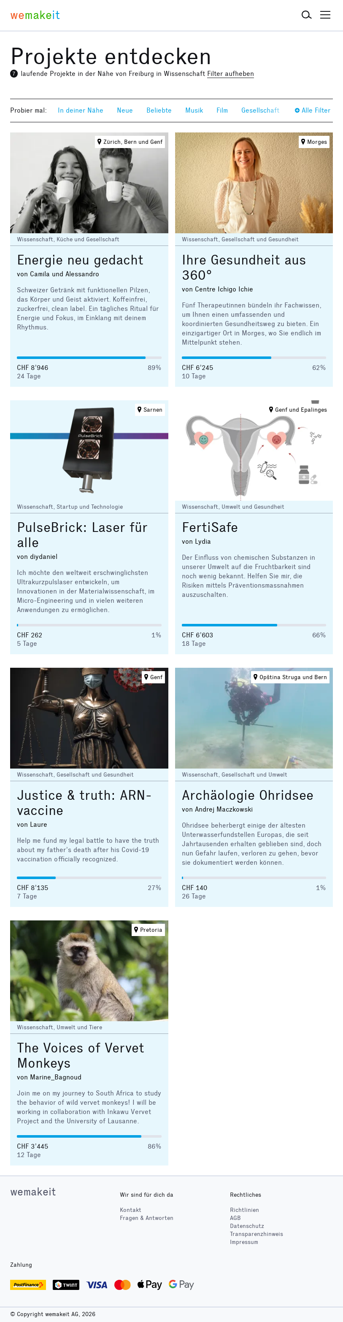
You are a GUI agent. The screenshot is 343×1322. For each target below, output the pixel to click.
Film (222, 110)
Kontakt (130, 1210)
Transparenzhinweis (256, 1234)
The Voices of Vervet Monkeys (80, 1055)
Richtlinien (244, 1210)
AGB (235, 1218)
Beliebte (159, 110)
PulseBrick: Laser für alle (82, 535)
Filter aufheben (230, 74)
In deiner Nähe (80, 110)
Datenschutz (247, 1226)
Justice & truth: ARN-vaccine (84, 803)
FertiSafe (210, 527)
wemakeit (33, 1191)
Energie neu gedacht (80, 260)
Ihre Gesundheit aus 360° (244, 267)
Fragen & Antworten (146, 1218)
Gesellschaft (260, 110)
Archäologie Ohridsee (247, 795)
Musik (194, 110)
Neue (125, 110)
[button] (306, 15)
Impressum (244, 1242)
